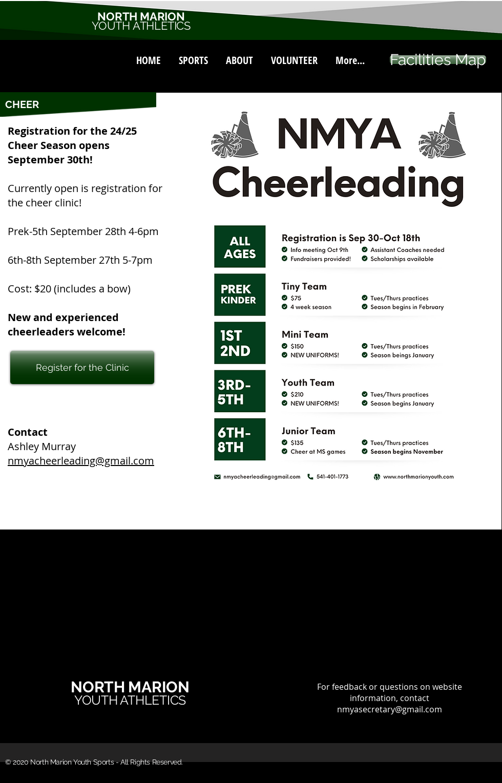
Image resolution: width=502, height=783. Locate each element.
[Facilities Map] (438, 59)
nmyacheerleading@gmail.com (81, 461)
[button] (193, 55)
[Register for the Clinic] (82, 367)
